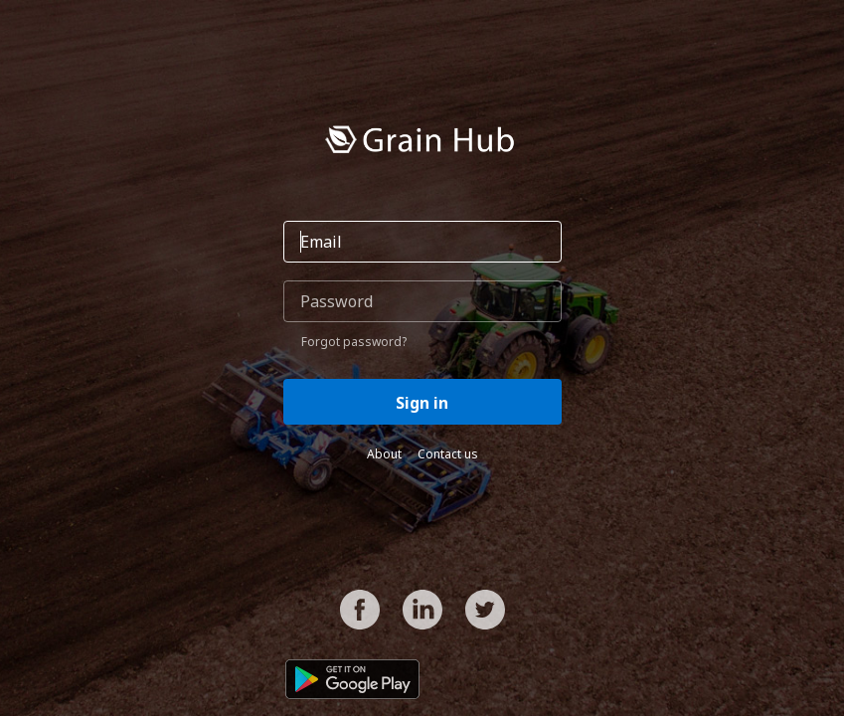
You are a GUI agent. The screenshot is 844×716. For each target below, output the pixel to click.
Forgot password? (354, 341)
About (384, 454)
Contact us (448, 454)
